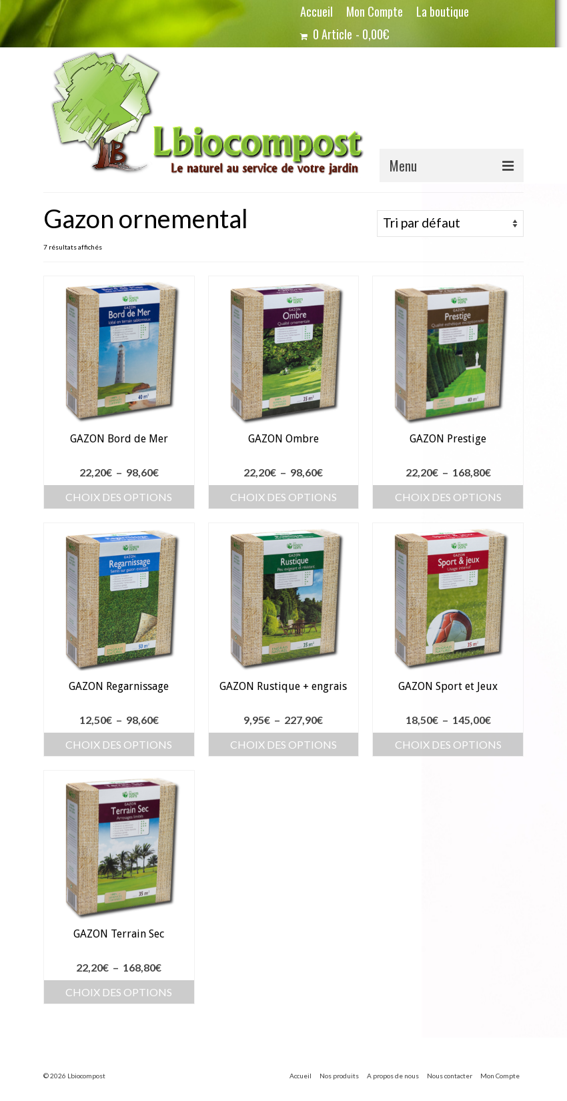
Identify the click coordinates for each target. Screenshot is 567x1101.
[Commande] (450, 223)
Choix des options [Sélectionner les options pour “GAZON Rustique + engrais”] (283, 744)
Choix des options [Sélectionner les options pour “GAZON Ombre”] (283, 496)
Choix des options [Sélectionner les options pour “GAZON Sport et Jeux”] (448, 744)
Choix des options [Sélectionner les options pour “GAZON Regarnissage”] (118, 744)
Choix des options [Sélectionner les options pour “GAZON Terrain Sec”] (118, 992)
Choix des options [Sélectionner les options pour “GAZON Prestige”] (448, 496)
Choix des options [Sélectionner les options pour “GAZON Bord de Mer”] (118, 496)
